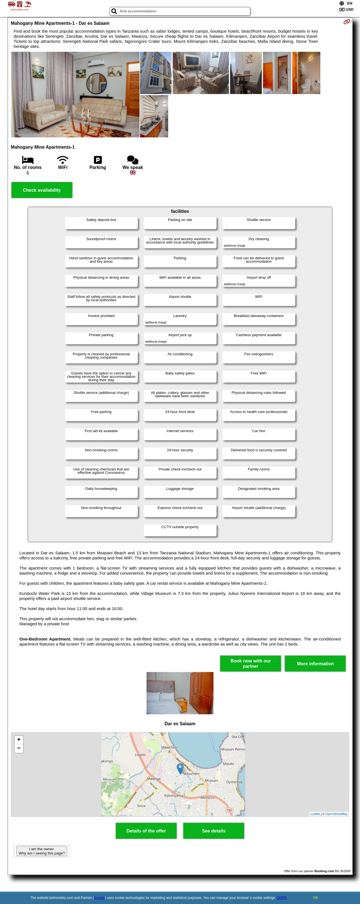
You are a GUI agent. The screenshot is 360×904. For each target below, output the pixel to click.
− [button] (19, 748)
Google (99, 898)
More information (315, 663)
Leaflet (315, 814)
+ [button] (19, 740)
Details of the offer (146, 831)
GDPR (282, 898)
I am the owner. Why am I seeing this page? (42, 851)
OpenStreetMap (337, 814)
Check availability (41, 190)
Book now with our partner (251, 664)
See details (214, 831)
